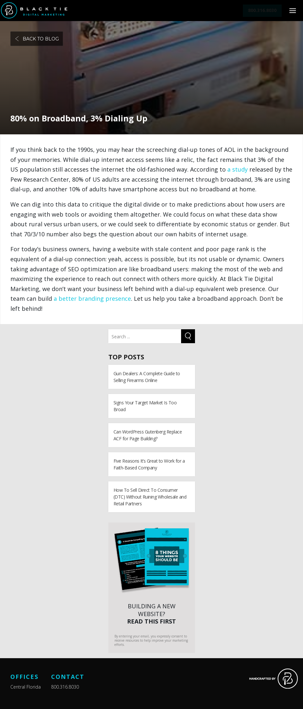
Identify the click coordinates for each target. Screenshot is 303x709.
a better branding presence (92, 298)
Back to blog (37, 39)
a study (237, 169)
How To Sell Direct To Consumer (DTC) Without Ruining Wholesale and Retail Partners (150, 497)
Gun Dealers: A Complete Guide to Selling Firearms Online (147, 376)
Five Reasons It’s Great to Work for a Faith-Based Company (149, 464)
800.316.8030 (65, 687)
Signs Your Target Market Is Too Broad (145, 406)
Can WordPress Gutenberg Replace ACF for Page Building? (148, 435)
